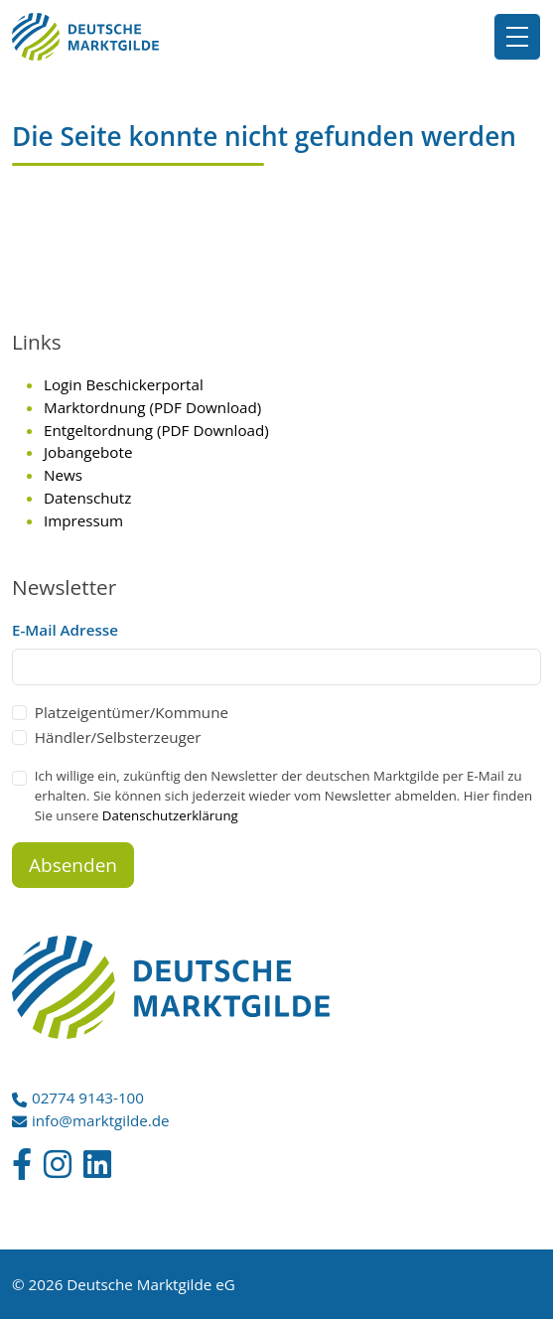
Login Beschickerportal (124, 384)
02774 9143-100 (88, 1097)
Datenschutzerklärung (170, 815)
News (63, 475)
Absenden (73, 865)
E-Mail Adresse (65, 630)
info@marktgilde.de (101, 1120)
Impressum (83, 520)
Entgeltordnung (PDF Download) (156, 430)
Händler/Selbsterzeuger (118, 737)
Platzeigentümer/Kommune (131, 712)
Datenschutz (87, 498)
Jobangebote (88, 452)
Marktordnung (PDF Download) (152, 407)
